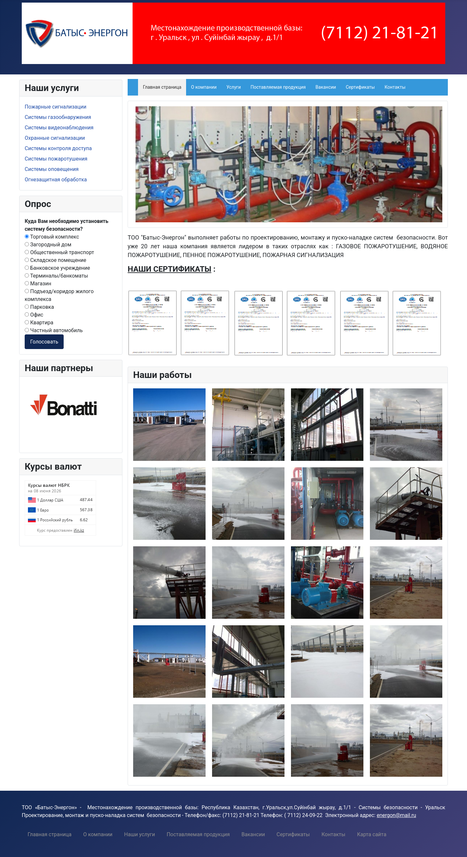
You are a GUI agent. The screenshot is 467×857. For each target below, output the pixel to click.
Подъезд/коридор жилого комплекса (59, 295)
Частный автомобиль (54, 330)
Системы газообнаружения (58, 117)
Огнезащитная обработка (56, 179)
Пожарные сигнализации (55, 107)
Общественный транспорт (59, 252)
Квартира (39, 322)
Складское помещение (55, 260)
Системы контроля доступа (58, 148)
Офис (34, 315)
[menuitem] (49, 834)
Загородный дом (48, 244)
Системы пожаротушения (56, 159)
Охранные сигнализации (55, 138)
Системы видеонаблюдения (59, 127)
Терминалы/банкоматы (56, 276)
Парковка (39, 307)
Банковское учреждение (57, 268)
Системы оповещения (52, 169)
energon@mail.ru (396, 815)
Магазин (38, 283)
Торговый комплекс (52, 237)
